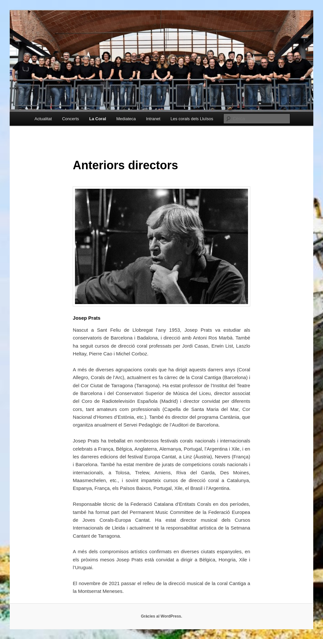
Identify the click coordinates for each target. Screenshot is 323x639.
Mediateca (126, 118)
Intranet (153, 118)
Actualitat (43, 118)
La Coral (97, 118)
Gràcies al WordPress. (161, 616)
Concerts (70, 118)
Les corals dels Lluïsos (191, 118)
